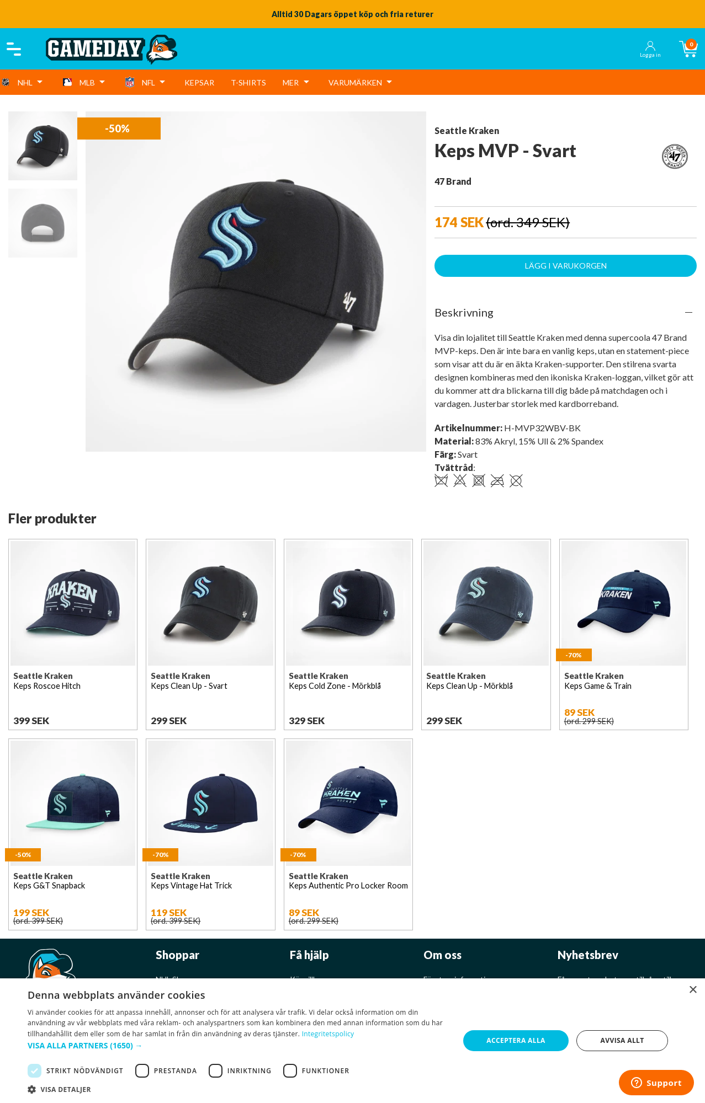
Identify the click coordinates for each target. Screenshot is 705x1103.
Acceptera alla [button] (515, 1040)
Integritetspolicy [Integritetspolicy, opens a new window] (328, 1033)
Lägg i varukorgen (566, 265)
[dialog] (352, 1040)
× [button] (692, 990)
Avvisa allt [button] (622, 1040)
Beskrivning (464, 312)
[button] (237, 1045)
